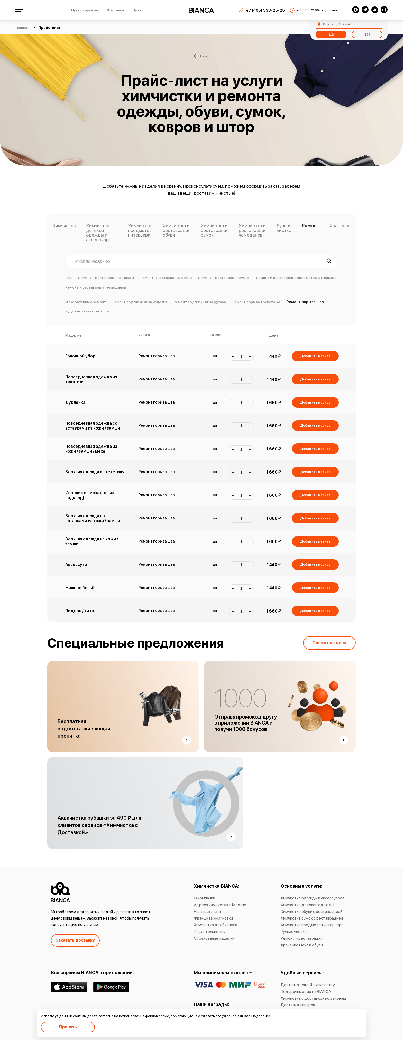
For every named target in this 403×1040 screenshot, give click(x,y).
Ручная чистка (284, 228)
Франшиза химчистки (213, 918)
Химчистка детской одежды (307, 904)
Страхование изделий (214, 938)
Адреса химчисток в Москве (220, 904)
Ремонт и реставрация (302, 938)
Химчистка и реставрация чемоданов (253, 230)
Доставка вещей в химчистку (308, 984)
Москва (337, 24)
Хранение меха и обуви (302, 944)
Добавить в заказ (315, 356)
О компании (204, 898)
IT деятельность (209, 931)
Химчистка (64, 225)
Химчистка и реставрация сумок (214, 230)
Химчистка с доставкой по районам (313, 998)
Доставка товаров (298, 1004)
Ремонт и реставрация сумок (224, 278)
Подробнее (261, 1016)
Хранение (340, 225)
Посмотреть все (329, 642)
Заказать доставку (75, 940)
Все (68, 278)
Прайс (137, 10)
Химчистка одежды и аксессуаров (312, 898)
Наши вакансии (207, 911)
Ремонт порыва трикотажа (256, 302)
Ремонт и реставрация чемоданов (95, 287)
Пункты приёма (84, 10)
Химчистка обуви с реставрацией (311, 911)
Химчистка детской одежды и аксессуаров (100, 232)
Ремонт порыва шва (305, 302)
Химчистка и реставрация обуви (176, 230)
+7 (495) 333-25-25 (265, 10)
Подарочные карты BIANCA (306, 991)
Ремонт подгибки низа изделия (139, 302)
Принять (68, 1027)
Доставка (115, 10)
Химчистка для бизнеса (215, 924)
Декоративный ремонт (85, 302)
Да (331, 34)
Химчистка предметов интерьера (140, 230)
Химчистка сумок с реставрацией (312, 918)
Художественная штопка (87, 311)
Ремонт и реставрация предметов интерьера (296, 278)
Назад (201, 56)
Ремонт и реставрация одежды (106, 278)
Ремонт (310, 225)
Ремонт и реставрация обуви (166, 278)
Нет (367, 34)
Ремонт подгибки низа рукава (199, 302)
